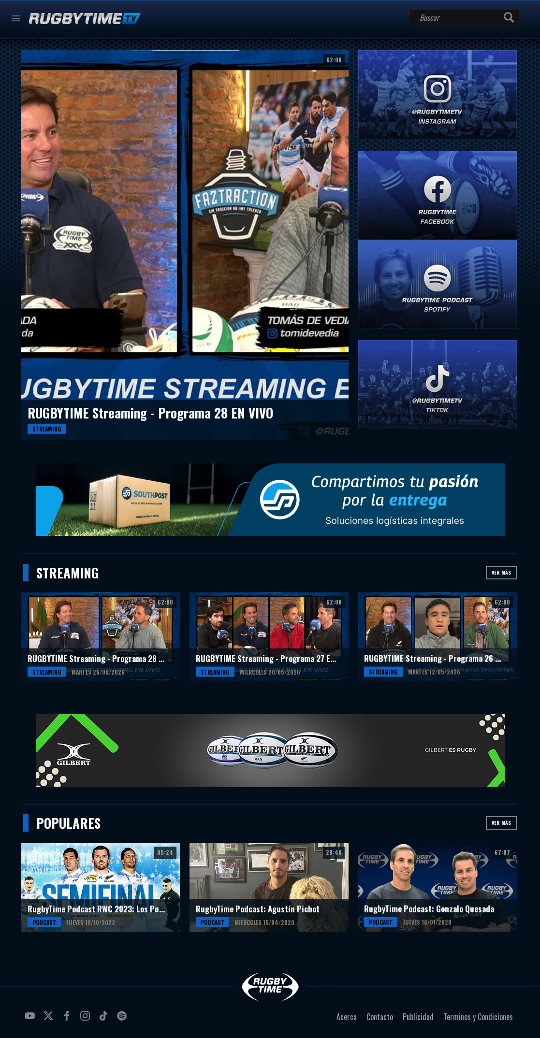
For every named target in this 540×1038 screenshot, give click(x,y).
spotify (123, 1019)
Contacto (379, 1017)
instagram (86, 1019)
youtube (31, 1019)
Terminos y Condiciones (478, 1017)
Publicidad (418, 1017)
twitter (50, 1019)
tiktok (105, 1019)
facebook (68, 1019)
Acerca (346, 1017)
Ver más (501, 572)
